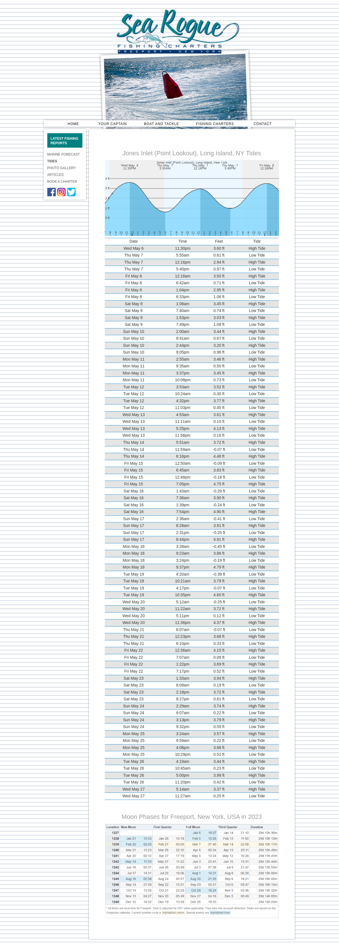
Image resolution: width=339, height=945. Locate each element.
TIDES (52, 161)
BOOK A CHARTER (62, 182)
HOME (73, 124)
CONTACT (262, 124)
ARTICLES (55, 175)
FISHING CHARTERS (215, 124)
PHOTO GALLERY (61, 168)
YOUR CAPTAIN (112, 124)
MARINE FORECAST (63, 154)
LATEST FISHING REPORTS (64, 141)
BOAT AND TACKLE (161, 124)
